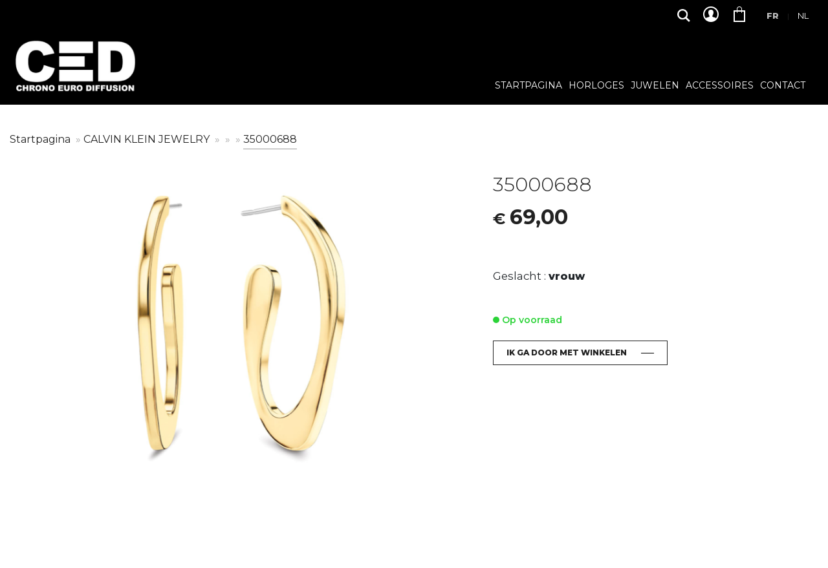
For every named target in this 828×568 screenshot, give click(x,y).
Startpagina (528, 86)
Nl (803, 15)
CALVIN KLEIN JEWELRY (147, 139)
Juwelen (655, 86)
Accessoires (720, 86)
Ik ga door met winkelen (567, 352)
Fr (773, 15)
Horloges (596, 86)
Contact (782, 86)
